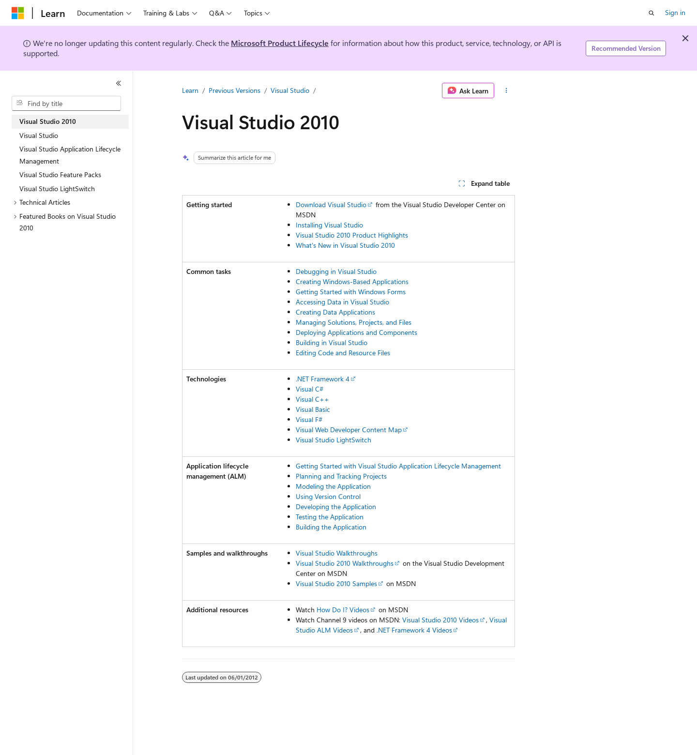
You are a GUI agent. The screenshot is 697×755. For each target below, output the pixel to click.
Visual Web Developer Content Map (349, 429)
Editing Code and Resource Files (343, 352)
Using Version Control (328, 496)
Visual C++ (312, 399)
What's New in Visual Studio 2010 (345, 245)
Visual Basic (313, 409)
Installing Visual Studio (329, 224)
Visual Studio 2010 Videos (440, 619)
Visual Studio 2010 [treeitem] (47, 121)
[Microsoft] (18, 13)
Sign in (675, 12)
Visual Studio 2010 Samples (336, 583)
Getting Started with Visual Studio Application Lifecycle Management (398, 465)
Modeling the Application (333, 486)
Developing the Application (336, 506)
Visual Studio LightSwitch (333, 439)
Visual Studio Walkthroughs (337, 553)
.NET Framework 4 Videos (414, 629)
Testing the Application (330, 516)
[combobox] (66, 103)
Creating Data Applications (335, 312)
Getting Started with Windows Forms (351, 291)
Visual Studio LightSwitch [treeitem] (57, 188)
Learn (190, 90)
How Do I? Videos (343, 609)
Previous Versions (234, 90)
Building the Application (331, 526)
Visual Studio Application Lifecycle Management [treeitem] (70, 155)
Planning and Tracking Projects (341, 476)
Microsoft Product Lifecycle (280, 43)
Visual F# (309, 419)
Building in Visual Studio (331, 342)
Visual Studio (290, 90)
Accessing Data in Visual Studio (342, 301)
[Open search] (651, 13)
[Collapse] (118, 83)
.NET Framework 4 (322, 378)
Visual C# (309, 388)
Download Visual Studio (331, 204)
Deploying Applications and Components (356, 332)
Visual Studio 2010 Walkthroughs (345, 563)
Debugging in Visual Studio (336, 271)
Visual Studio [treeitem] (38, 135)
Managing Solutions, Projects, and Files (353, 322)
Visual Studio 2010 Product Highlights (352, 235)
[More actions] (506, 90)
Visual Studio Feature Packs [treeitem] (60, 174)
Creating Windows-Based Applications (352, 281)
